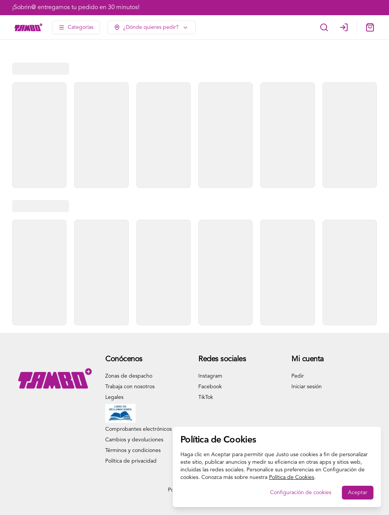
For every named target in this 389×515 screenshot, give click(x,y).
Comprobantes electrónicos (138, 429)
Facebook (210, 386)
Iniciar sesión (306, 386)
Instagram (210, 376)
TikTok (205, 397)
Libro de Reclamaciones (133, 413)
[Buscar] (324, 27)
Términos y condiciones (133, 450)
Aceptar (357, 492)
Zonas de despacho (128, 376)
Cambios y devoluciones (134, 440)
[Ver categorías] (76, 27)
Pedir (297, 376)
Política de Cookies (291, 477)
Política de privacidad (131, 461)
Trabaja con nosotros (130, 386)
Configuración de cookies (300, 492)
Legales (114, 397)
